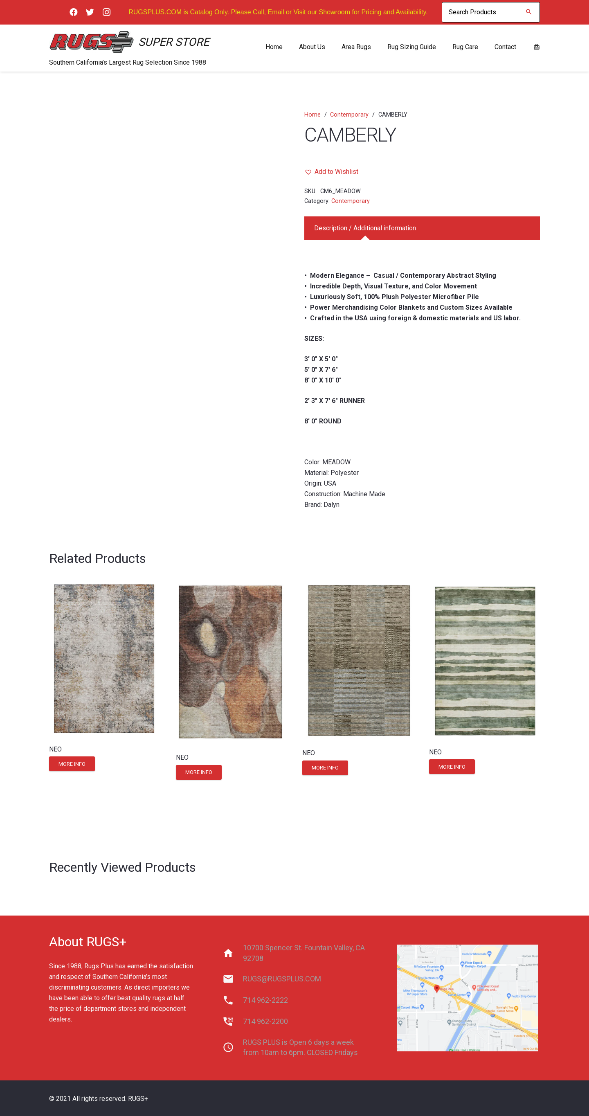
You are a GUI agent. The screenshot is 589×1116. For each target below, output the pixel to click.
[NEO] (104, 659)
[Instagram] (106, 12)
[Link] (91, 42)
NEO (55, 749)
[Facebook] (73, 12)
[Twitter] (90, 12)
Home (312, 114)
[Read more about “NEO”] (72, 763)
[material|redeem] (536, 47)
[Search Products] (491, 12)
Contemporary (349, 114)
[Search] (529, 12)
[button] (331, 171)
